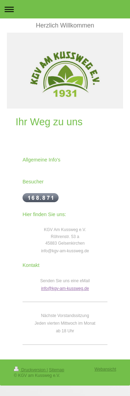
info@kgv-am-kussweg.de (65, 288)
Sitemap (56, 369)
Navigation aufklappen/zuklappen (65, 9)
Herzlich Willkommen (65, 25)
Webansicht (105, 369)
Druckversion (30, 369)
